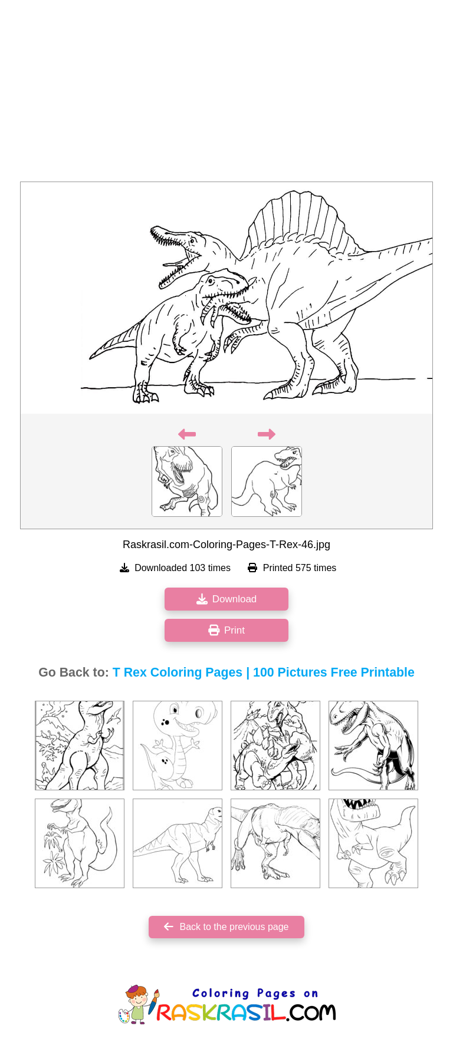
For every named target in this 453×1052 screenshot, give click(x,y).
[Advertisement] (226, 94)
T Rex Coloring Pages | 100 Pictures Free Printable (264, 672)
